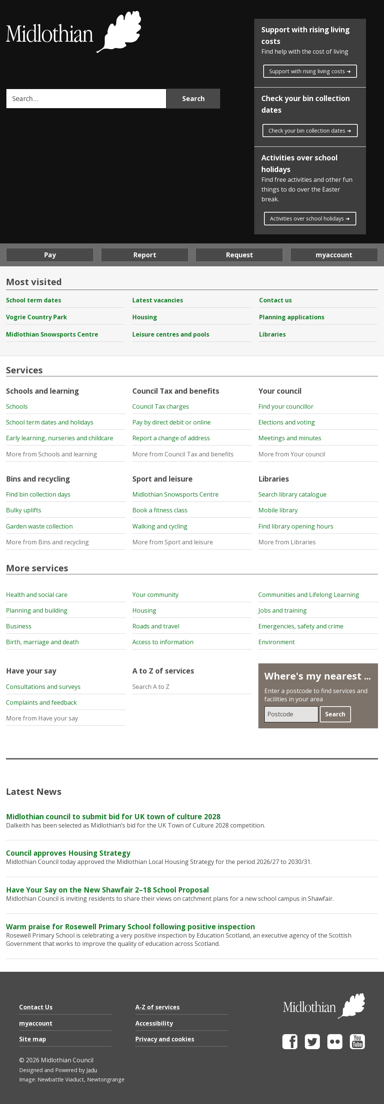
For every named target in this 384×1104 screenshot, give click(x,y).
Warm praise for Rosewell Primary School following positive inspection (130, 926)
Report (144, 254)
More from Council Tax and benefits (183, 454)
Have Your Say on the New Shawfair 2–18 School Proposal (107, 889)
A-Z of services (157, 1007)
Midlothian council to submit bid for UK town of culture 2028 (113, 816)
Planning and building (37, 610)
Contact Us (35, 1007)
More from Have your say (42, 718)
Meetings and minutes (289, 438)
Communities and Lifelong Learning (308, 595)
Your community (155, 595)
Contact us (275, 300)
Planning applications (291, 317)
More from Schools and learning (51, 454)
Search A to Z (151, 687)
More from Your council (291, 454)
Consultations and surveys (43, 687)
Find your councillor (286, 406)
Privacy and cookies (164, 1039)
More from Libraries (287, 542)
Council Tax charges (160, 406)
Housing (144, 317)
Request (239, 254)
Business (19, 626)
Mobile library (278, 510)
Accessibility (154, 1023)
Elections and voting (286, 422)
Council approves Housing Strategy (68, 853)
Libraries (272, 334)
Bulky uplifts (23, 510)
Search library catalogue (292, 494)
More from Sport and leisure (172, 542)
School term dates (33, 300)
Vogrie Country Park (36, 317)
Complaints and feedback (41, 702)
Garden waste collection (39, 526)
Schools (17, 406)
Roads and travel (155, 626)
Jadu (91, 1070)
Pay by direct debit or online (171, 422)
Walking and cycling (160, 526)
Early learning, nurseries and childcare (59, 438)
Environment (276, 642)
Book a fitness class (160, 510)
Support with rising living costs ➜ (310, 71)
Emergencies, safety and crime (301, 626)
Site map (32, 1039)
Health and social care (37, 595)
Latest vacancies (157, 300)
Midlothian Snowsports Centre (52, 334)
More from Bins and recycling (47, 542)
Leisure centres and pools (170, 334)
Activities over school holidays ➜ (310, 218)
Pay (50, 254)
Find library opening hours (295, 526)
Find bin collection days (38, 494)
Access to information (163, 642)
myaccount (334, 254)
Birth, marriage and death (42, 642)
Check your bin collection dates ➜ (309, 130)
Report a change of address (171, 438)
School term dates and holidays (49, 422)
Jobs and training (282, 610)
